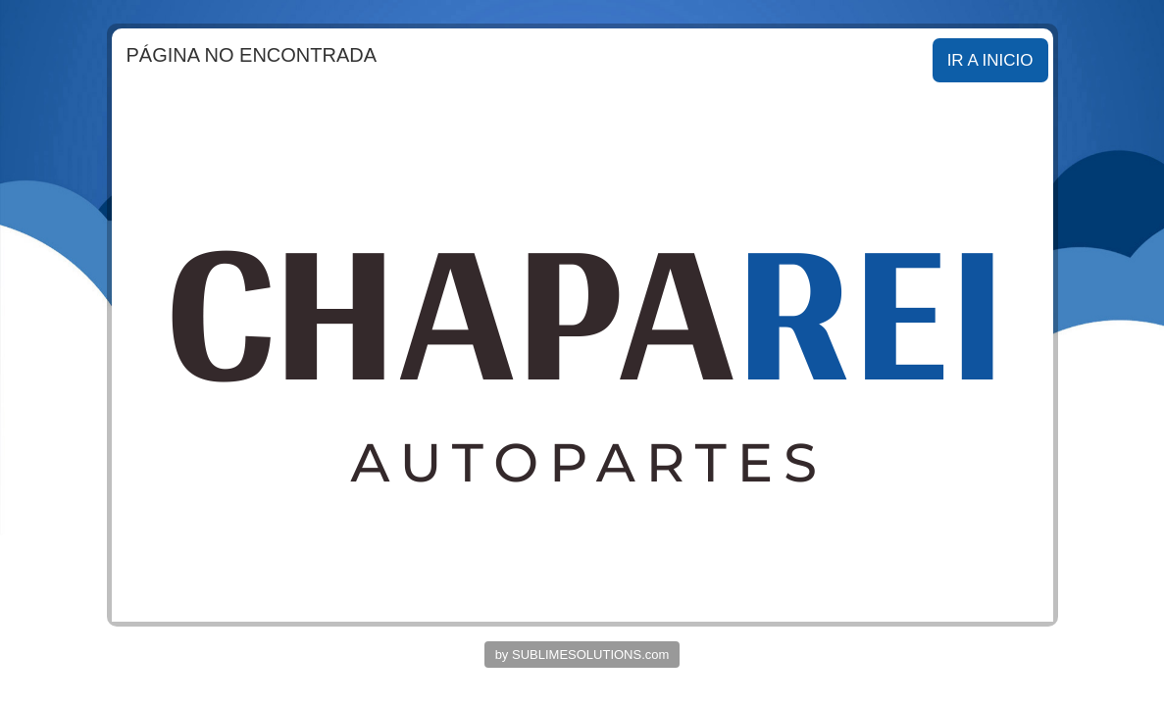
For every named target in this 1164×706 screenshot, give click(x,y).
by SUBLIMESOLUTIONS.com (582, 654)
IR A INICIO (990, 60)
